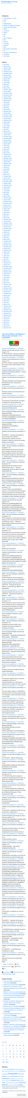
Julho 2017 (6, 254)
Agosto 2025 (6, 79)
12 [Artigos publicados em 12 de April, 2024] (17, 1051)
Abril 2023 (6, 129)
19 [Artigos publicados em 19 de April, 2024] (17, 1054)
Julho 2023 (6, 124)
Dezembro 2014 (7, 310)
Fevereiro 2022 (7, 154)
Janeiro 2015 (6, 308)
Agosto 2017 (6, 252)
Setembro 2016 (7, 272)
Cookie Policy (4, 1092)
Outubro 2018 (7, 227)
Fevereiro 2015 (7, 306)
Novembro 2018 (7, 225)
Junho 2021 (6, 169)
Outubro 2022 (7, 140)
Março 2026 (6, 66)
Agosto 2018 (6, 230)
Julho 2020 (6, 189)
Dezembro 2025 (7, 71)
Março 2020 (6, 196)
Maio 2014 (6, 322)
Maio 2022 (6, 149)
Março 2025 (6, 88)
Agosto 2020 (6, 187)
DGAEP (5, 32)
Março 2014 (6, 326)
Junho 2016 (6, 277)
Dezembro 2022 (7, 136)
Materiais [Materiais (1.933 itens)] (5, 1085)
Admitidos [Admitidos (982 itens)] (11, 1069)
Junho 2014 (6, 320)
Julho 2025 (6, 80)
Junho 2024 (6, 104)
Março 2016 (6, 282)
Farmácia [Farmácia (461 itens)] (16, 1078)
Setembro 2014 (7, 315)
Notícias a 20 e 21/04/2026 (10, 1006)
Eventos (5, 41)
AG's (4, 22)
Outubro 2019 (7, 205)
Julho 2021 (6, 167)
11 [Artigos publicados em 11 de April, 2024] (13, 1051)
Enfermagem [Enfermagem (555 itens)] (21, 1076)
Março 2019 (6, 218)
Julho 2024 (6, 102)
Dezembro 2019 (7, 201)
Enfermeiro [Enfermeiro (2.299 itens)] (5, 1079)
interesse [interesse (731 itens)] (21, 1080)
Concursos (6, 31)
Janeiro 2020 (6, 199)
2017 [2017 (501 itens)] (3, 1069)
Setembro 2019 (7, 207)
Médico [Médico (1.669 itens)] (21, 1085)
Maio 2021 (6, 171)
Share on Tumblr (6, 966)
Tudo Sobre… (6, 56)
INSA (4, 47)
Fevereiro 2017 (7, 263)
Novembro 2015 (7, 290)
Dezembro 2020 (7, 180)
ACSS (4, 20)
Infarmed (5, 45)
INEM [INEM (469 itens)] (10, 1080)
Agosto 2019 (6, 208)
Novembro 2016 (7, 268)
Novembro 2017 (7, 246)
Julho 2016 (6, 275)
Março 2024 (6, 109)
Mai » (7, 1062)
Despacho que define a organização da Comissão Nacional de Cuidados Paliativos (13, 1002)
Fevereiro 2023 (7, 133)
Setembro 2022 (7, 142)
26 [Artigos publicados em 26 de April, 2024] (17, 1056)
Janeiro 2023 (6, 135)
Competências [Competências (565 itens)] (5, 1074)
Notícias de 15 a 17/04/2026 (11, 1017)
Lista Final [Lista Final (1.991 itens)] (22, 1082)
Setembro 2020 (7, 185)
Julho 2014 (6, 319)
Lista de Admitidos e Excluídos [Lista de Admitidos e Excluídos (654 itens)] (12, 1082)
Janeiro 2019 (6, 221)
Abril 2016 (6, 281)
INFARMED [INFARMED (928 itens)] (13, 1080)
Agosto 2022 (6, 144)
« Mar (3, 1062)
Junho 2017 (6, 255)
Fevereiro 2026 (7, 68)
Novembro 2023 (7, 116)
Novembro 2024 (7, 95)
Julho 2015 (6, 297)
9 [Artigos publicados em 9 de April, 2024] (6, 1051)
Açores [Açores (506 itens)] (17, 1071)
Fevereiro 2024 (7, 111)
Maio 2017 (6, 257)
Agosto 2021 (6, 165)
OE (4, 50)
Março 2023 (6, 131)
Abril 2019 (6, 216)
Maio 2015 (6, 300)
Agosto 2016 (6, 273)
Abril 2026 (6, 64)
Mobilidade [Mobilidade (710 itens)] (16, 1085)
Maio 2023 (6, 127)
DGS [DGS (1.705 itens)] (12, 1076)
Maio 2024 (6, 106)
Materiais (8, 974)
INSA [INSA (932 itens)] (18, 1080)
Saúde (13, 974)
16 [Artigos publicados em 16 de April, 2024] (6, 1054)
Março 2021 (6, 174)
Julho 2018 (6, 232)
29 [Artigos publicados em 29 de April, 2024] (3, 1059)
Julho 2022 (6, 145)
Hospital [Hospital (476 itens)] (6, 1080)
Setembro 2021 (7, 163)
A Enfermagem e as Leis (9, 2)
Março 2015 (6, 304)
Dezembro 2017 (7, 245)
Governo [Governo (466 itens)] (3, 1080)
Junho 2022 (6, 147)
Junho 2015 (6, 299)
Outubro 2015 (7, 291)
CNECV (5, 29)
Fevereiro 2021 (7, 176)
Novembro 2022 (7, 138)
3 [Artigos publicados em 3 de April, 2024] (9, 1048)
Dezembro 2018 (7, 223)
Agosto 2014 (6, 317)
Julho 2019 (6, 210)
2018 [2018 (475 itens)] (5, 1069)
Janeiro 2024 (6, 113)
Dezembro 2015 (7, 288)
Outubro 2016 (7, 270)
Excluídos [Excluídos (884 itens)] (12, 1078)
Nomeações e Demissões (10, 49)
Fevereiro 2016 (7, 284)
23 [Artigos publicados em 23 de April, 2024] (6, 1056)
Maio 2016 (6, 279)
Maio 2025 (6, 84)
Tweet (4, 964)
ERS (4, 40)
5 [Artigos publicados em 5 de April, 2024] (16, 1048)
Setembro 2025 (7, 77)
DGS (4, 34)
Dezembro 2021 (7, 158)
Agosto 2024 (6, 100)
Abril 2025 (6, 86)
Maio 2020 (6, 192)
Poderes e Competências (10, 52)
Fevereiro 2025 (7, 89)
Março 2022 (6, 153)
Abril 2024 (6, 107)
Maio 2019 (6, 214)
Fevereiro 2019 (7, 219)
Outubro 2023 (7, 118)
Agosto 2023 (6, 122)
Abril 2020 (6, 194)
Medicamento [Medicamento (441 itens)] (10, 1085)
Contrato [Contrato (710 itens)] (9, 1076)
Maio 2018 (6, 236)
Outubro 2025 (7, 75)
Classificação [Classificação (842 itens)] (22, 1071)
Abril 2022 (6, 151)
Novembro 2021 (7, 160)
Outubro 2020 (7, 183)
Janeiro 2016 (6, 286)
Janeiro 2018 (6, 243)
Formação (6, 43)
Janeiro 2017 (6, 264)
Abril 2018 (6, 237)
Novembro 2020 (7, 181)
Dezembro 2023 (7, 115)
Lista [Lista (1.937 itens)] (3, 1082)
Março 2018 (6, 239)
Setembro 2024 (7, 98)
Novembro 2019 (7, 203)
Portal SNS (6, 54)
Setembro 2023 (7, 120)
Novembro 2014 (7, 311)
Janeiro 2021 (6, 178)
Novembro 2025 (7, 73)
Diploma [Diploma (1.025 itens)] (16, 1076)
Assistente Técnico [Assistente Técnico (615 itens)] (12, 1071)
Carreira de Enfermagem (9, 27)
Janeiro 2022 (6, 156)
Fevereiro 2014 (7, 328)
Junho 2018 (6, 234)
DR (4, 36)
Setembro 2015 (7, 293)
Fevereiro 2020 (7, 198)
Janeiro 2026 (6, 70)
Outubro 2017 (7, 248)
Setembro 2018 (7, 228)
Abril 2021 (6, 172)
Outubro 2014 (7, 313)
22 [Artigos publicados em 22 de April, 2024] (3, 1056)
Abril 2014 (6, 324)
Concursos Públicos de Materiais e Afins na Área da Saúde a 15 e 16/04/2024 (13, 336)
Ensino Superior (7, 38)
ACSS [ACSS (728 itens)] (7, 1069)
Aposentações (7, 23)
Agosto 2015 (6, 295)
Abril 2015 (6, 302)
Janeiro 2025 (6, 91)
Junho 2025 (6, 82)
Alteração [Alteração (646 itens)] (17, 1069)
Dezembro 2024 (7, 93)
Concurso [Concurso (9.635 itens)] (12, 1073)
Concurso (15, 972)
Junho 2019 (6, 212)
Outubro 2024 (7, 97)
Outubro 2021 (7, 162)
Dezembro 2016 (7, 266)
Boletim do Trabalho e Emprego (11, 25)
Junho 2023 (6, 126)
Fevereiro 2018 (7, 241)
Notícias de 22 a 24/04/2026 (11, 984)
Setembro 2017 (7, 250)
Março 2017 (6, 261)
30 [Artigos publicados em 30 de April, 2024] (6, 1059)
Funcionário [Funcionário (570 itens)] (20, 1078)
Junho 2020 (6, 190)
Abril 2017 (6, 259)
